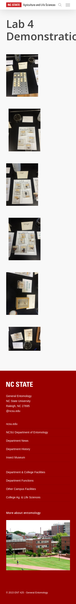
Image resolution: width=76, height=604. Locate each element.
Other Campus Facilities (21, 489)
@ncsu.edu (13, 411)
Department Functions (20, 480)
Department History (18, 449)
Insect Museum (15, 457)
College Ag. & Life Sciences (23, 497)
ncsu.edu (12, 424)
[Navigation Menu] (68, 5)
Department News (17, 440)
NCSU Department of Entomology (27, 432)
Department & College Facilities (25, 472)
